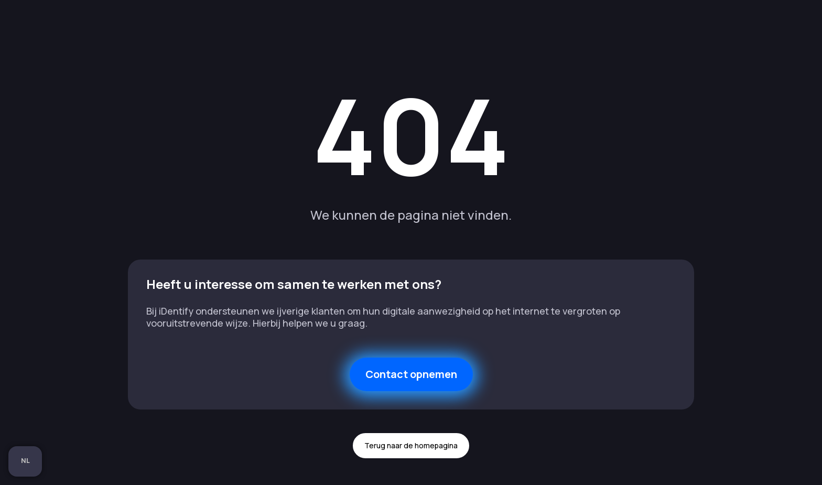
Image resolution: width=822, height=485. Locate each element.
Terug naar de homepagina (411, 445)
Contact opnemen (411, 374)
